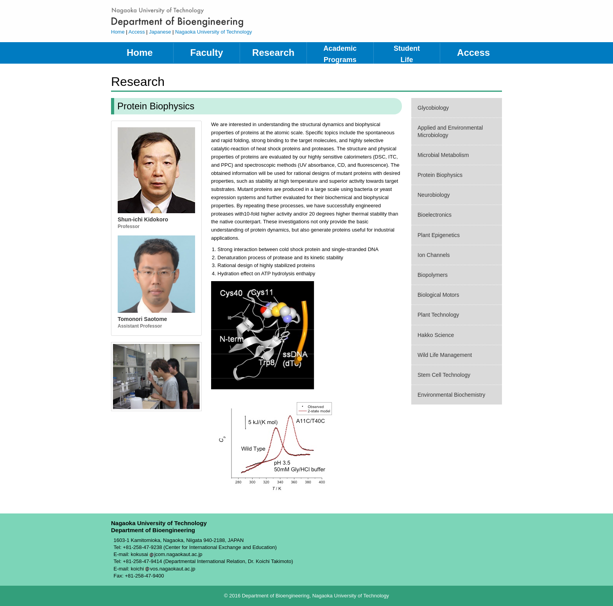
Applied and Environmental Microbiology (450, 131)
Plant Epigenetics (439, 235)
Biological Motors (438, 295)
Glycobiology (433, 108)
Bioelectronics (435, 215)
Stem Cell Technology (444, 375)
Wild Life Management (445, 355)
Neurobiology (434, 195)
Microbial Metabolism (443, 155)
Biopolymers (433, 275)
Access (137, 32)
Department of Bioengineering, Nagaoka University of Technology (206, 17)
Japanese (160, 32)
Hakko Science (436, 335)
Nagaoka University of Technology (213, 32)
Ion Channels (434, 255)
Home (118, 32)
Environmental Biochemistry (451, 395)
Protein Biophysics (440, 175)
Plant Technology (438, 315)
